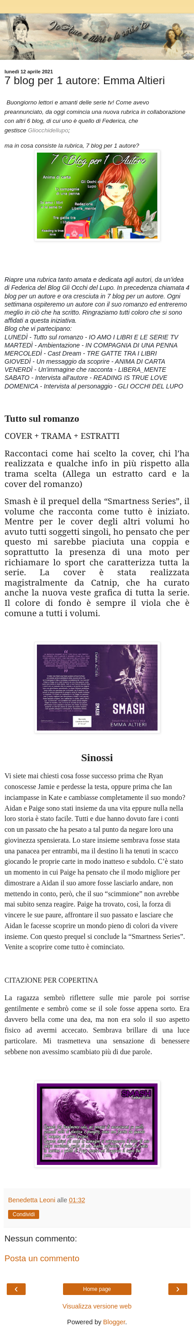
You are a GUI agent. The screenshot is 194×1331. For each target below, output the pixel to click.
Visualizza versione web (97, 1306)
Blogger (114, 1322)
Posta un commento (42, 1258)
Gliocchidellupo (48, 130)
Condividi (24, 1214)
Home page (97, 1289)
